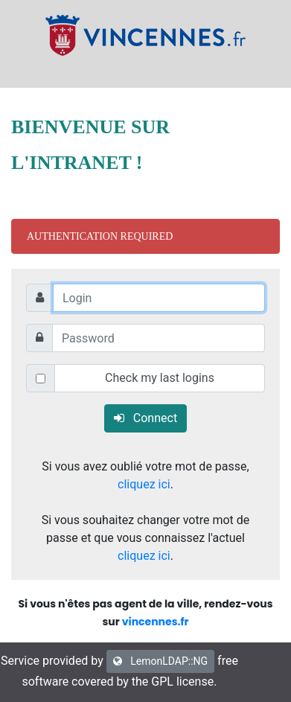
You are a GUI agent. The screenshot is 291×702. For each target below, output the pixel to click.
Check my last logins (159, 378)
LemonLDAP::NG (160, 661)
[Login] (159, 298)
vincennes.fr (155, 621)
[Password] (158, 338)
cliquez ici (144, 484)
